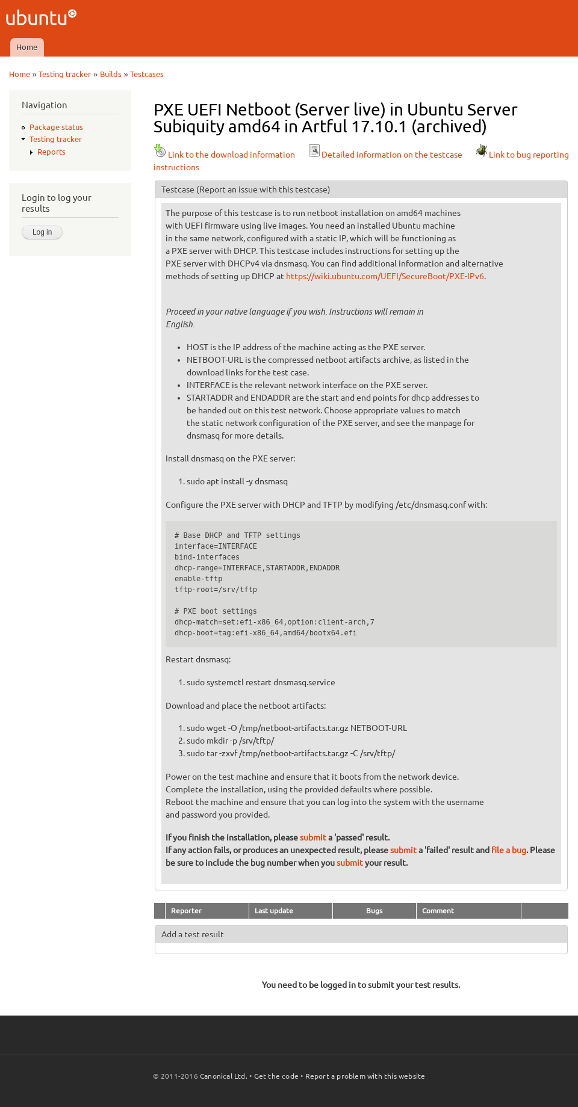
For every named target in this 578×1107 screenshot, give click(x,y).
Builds (111, 74)
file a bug (508, 850)
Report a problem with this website (365, 1076)
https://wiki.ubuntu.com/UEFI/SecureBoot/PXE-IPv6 (385, 276)
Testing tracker (65, 74)
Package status (56, 127)
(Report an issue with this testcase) (263, 189)
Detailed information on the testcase (384, 154)
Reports (51, 151)
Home (26, 47)
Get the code (276, 1076)
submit (313, 837)
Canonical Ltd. (223, 1076)
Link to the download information (224, 154)
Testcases (147, 74)
